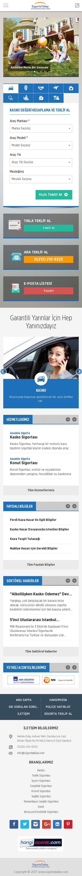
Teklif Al (48, 228)
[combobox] (41, 128)
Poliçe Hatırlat (58, 707)
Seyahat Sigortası (41, 786)
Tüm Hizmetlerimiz (41, 490)
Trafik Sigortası (41, 775)
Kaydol (49, 290)
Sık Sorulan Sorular (25, 707)
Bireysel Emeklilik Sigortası (41, 812)
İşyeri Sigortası (41, 780)
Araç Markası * (19, 121)
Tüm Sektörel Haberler (41, 651)
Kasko (41, 770)
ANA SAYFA (23, 700)
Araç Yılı (15, 154)
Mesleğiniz (17, 171)
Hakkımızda (58, 700)
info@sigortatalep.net (30, 753)
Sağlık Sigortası (41, 796)
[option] (41, 376)
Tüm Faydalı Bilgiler (41, 564)
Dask (41, 806)
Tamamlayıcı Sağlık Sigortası (41, 801)
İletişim (24, 713)
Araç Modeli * (19, 138)
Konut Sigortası (41, 791)
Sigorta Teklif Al (58, 713)
